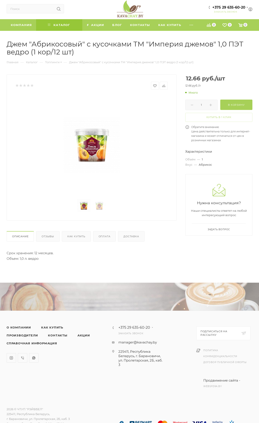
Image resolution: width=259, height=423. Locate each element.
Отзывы (48, 236)
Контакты (57, 335)
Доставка (131, 236)
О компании (19, 327)
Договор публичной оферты (225, 362)
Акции (83, 335)
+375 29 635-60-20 (228, 7)
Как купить (76, 236)
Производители (22, 335)
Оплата (104, 236)
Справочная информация (32, 343)
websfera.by (212, 386)
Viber (22, 358)
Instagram (11, 358)
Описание (20, 236)
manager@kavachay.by (137, 342)
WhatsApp (34, 358)
